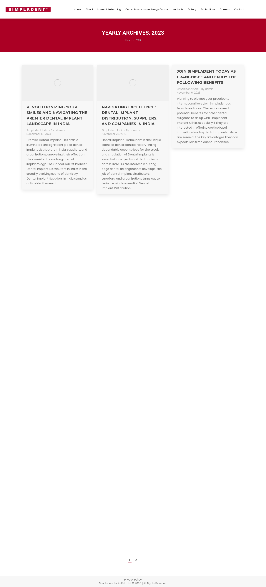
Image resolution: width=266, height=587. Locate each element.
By (57, 130)
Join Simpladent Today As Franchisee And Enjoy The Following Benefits (207, 77)
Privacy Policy (133, 579)
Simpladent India (37, 130)
